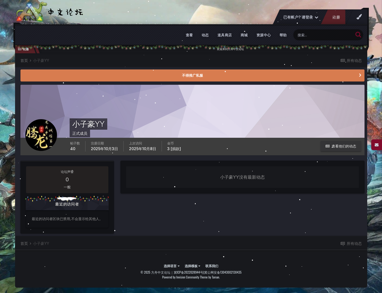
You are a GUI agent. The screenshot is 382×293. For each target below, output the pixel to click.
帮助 (283, 35)
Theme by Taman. (210, 277)
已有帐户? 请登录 (300, 17)
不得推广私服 (192, 75)
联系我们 (211, 265)
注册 (336, 17)
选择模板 (192, 265)
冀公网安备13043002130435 (223, 272)
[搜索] (323, 34)
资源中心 (263, 35)
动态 (205, 35)
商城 (244, 35)
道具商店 (224, 35)
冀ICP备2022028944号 (188, 272)
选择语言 (171, 265)
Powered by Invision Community (180, 277)
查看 (189, 35)
